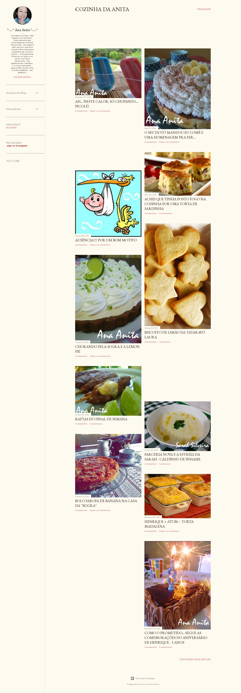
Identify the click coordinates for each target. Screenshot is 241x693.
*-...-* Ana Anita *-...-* (22, 29)
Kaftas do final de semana (101, 419)
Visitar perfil (22, 77)
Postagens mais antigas (195, 659)
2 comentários (165, 213)
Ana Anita (11, 127)
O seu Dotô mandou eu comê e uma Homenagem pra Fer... (173, 135)
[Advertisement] (131, 33)
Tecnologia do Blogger (143, 678)
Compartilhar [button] (81, 111)
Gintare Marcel (152, 684)
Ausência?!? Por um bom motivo (106, 240)
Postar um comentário (100, 111)
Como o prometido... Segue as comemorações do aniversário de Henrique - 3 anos (175, 637)
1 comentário (164, 342)
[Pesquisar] (204, 9)
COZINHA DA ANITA (102, 9)
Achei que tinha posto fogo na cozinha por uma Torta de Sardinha (175, 204)
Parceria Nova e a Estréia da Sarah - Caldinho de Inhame (172, 456)
